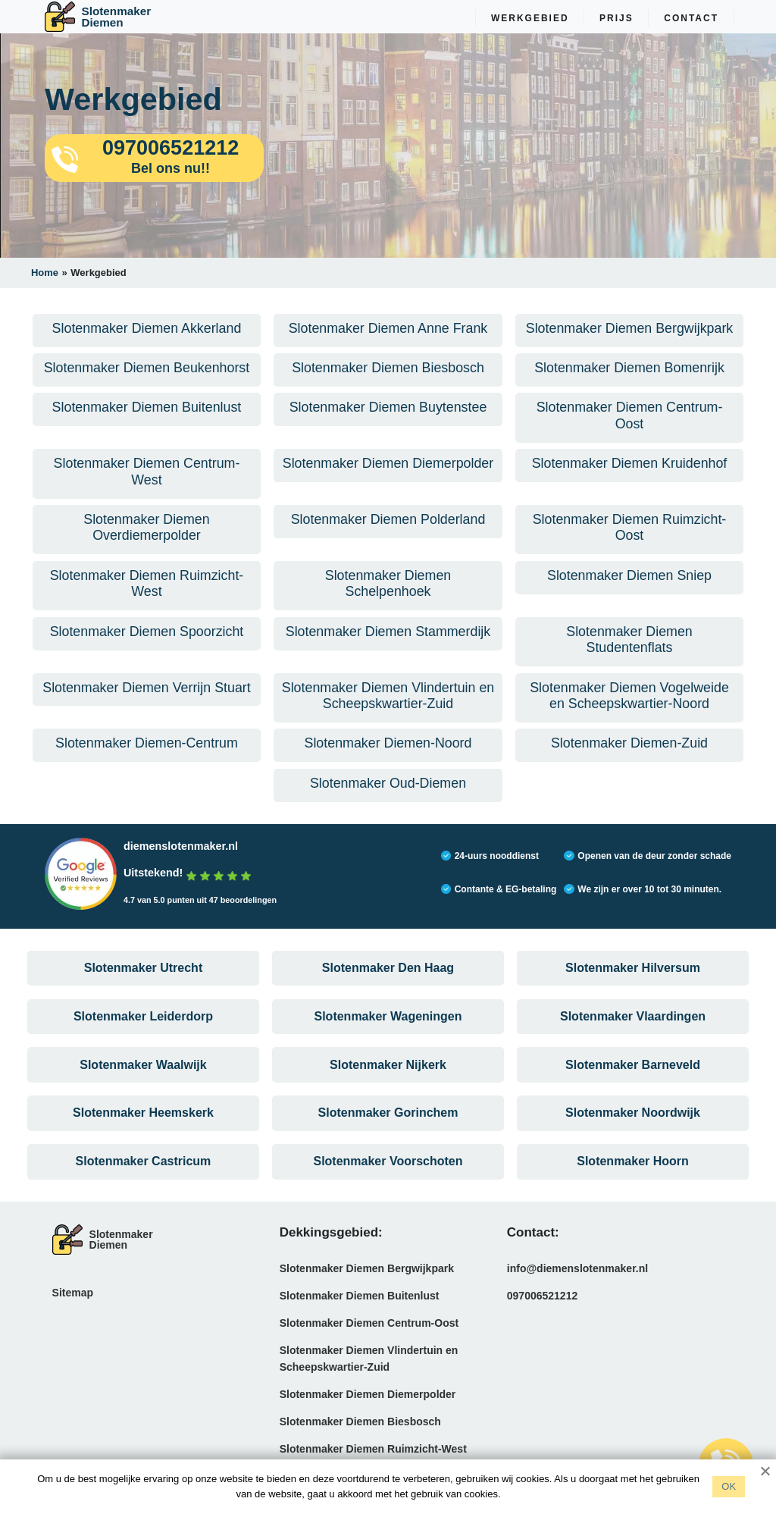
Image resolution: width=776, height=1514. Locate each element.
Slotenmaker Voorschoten (387, 1173)
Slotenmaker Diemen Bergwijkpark (367, 1281)
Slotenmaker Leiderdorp (143, 1022)
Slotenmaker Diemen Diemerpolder (368, 1407)
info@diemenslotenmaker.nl (577, 1281)
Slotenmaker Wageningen (388, 1022)
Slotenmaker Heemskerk (143, 1123)
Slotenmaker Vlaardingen (633, 1022)
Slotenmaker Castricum (143, 1173)
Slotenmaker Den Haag (388, 971)
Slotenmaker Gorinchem (388, 1123)
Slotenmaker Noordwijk (632, 1123)
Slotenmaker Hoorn (633, 1173)
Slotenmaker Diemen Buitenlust (360, 1308)
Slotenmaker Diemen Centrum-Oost (369, 1336)
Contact (691, 18)
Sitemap (72, 1305)
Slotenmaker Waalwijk (143, 1072)
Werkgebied (530, 18)
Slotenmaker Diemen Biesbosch (360, 1434)
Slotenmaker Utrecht (143, 971)
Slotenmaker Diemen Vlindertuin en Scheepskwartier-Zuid (369, 1371)
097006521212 (542, 1308)
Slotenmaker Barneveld (632, 1072)
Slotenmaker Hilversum (632, 971)
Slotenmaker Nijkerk (388, 1072)
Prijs (616, 18)
